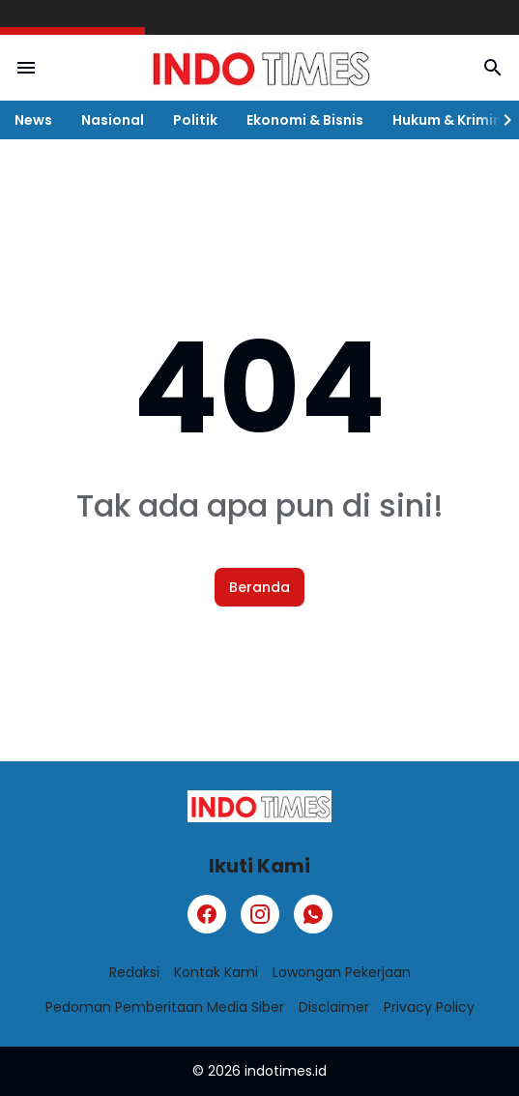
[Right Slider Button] (499, 120)
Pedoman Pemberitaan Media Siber (164, 1007)
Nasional (112, 120)
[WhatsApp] (313, 914)
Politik (195, 120)
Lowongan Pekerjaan (342, 972)
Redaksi (134, 972)
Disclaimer (334, 1007)
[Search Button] (493, 67)
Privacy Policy (429, 1007)
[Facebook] (206, 914)
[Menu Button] (26, 67)
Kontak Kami (216, 972)
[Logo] (259, 806)
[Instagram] (260, 914)
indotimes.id (286, 1071)
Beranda (259, 587)
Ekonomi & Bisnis (304, 120)
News (33, 120)
